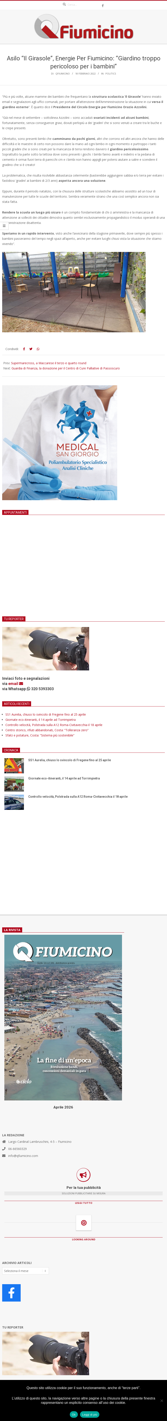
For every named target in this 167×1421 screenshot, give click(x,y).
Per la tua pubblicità (84, 1187)
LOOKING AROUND (83, 1239)
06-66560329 (17, 1149)
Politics (110, 73)
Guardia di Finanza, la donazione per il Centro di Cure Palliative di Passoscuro (66, 368)
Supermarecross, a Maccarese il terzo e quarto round (48, 363)
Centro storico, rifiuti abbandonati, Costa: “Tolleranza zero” (47, 730)
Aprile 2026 (63, 1107)
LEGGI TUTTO (83, 1202)
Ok (74, 1414)
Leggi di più (89, 1414)
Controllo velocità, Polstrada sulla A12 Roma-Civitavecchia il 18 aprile (53, 725)
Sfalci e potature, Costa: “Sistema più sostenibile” (39, 735)
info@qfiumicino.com (23, 1156)
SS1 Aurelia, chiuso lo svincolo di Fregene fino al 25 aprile (45, 714)
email (15, 683)
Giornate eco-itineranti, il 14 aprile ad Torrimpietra (40, 720)
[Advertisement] (83, 571)
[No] (161, 1400)
